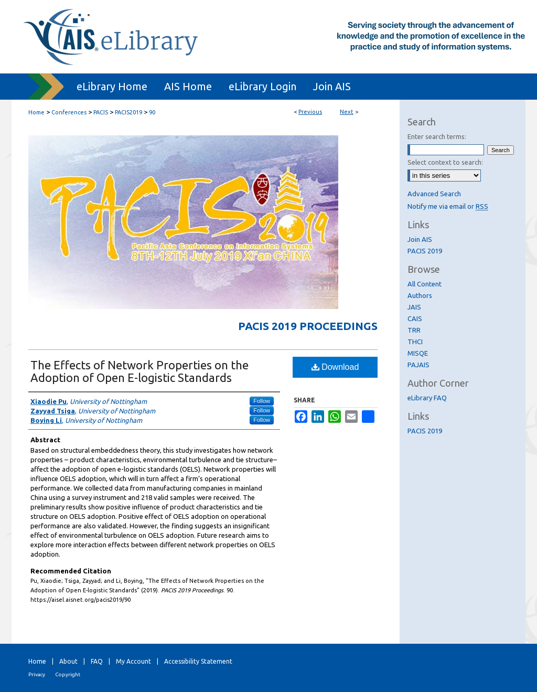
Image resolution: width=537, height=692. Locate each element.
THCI (415, 341)
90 (152, 112)
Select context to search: (445, 162)
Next (346, 112)
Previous (310, 112)
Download (335, 367)
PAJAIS (418, 364)
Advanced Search (434, 193)
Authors (419, 295)
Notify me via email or (447, 206)
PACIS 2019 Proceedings (308, 326)
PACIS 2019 (424, 250)
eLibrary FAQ (427, 397)
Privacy (36, 674)
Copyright (67, 674)
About (68, 661)
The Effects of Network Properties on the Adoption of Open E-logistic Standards (139, 371)
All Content (424, 284)
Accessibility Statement (198, 661)
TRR (414, 330)
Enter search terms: (436, 136)
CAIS (414, 318)
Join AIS (419, 239)
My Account (133, 661)
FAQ (97, 661)
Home (36, 112)
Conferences (69, 112)
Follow (261, 401)
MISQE (417, 353)
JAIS (414, 307)
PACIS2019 (128, 112)
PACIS (100, 112)
